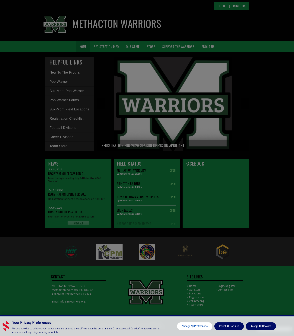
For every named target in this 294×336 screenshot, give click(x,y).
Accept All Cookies (261, 326)
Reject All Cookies (229, 326)
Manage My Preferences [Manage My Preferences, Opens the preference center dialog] (195, 326)
